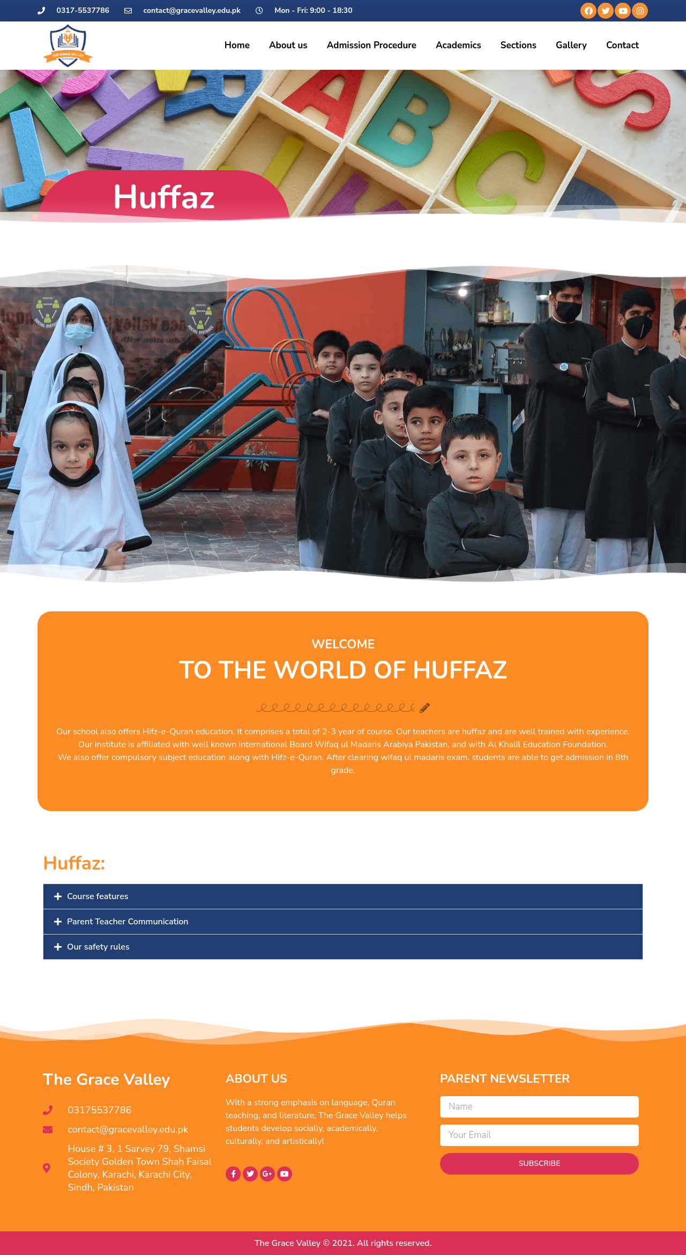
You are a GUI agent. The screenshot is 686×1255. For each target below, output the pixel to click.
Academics (458, 45)
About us (288, 45)
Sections (518, 45)
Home (237, 45)
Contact (622, 45)
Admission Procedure (371, 45)
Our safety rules (98, 947)
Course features (98, 896)
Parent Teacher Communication (128, 922)
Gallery (571, 45)
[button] (343, 896)
